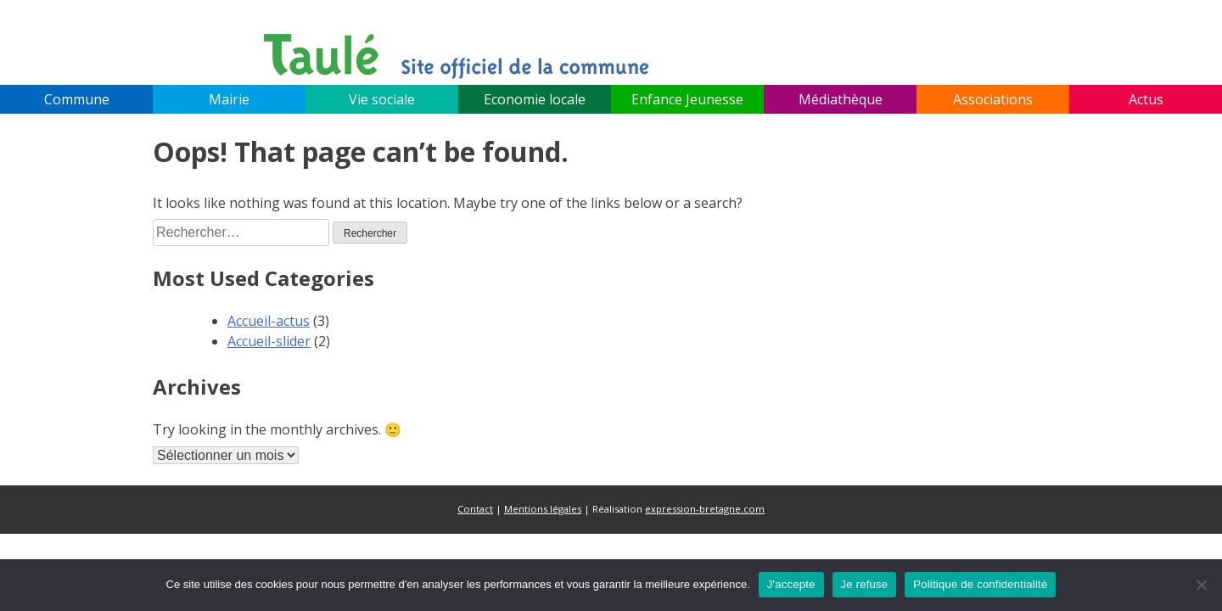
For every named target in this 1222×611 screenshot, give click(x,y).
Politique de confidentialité (980, 584)
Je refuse (864, 584)
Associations (993, 99)
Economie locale (535, 99)
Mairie (229, 99)
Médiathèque (841, 99)
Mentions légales (542, 508)
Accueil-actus (268, 320)
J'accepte (791, 584)
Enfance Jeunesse (687, 99)
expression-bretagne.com (705, 508)
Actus (1146, 99)
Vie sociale (382, 99)
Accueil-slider (269, 341)
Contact (475, 508)
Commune (76, 99)
